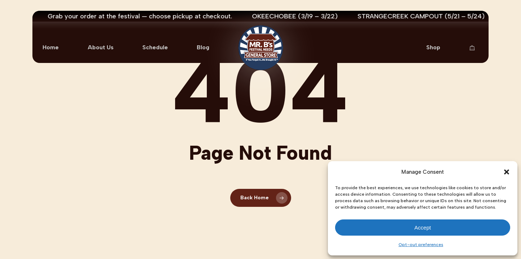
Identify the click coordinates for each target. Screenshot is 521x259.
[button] (506, 172)
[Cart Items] (473, 48)
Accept (422, 227)
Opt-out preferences (420, 244)
